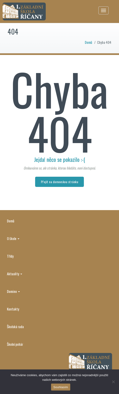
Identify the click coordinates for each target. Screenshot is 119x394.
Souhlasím (60, 387)
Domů (88, 42)
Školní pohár (15, 344)
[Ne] (113, 381)
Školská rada (15, 326)
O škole (13, 238)
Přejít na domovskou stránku (59, 181)
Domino (13, 291)
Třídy (10, 256)
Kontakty (13, 308)
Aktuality (14, 273)
